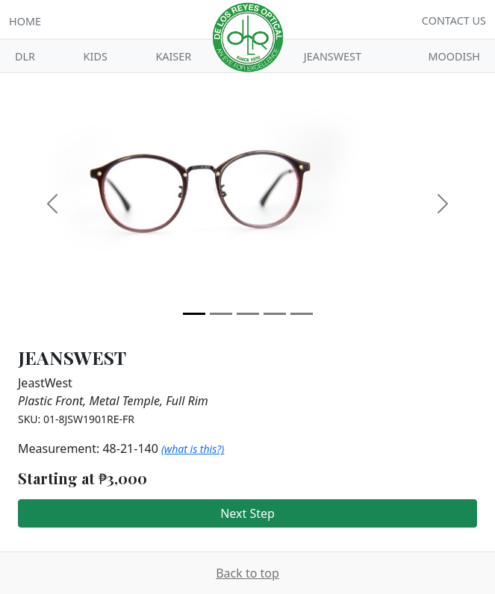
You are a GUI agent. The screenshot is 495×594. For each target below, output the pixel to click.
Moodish (454, 56)
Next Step (247, 513)
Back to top (247, 573)
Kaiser (173, 56)
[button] (52, 203)
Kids (96, 56)
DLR (25, 56)
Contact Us (454, 21)
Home (25, 21)
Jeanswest (332, 56)
